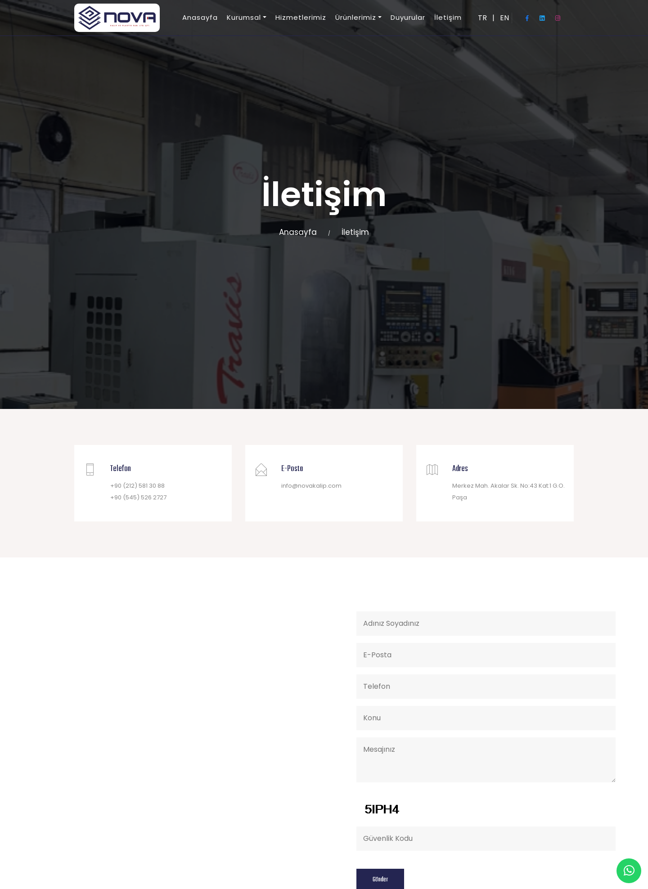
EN (504, 18)
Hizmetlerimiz (300, 17)
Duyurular (408, 17)
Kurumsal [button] (244, 17)
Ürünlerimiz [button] (355, 17)
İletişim (448, 17)
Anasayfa (200, 17)
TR (482, 18)
